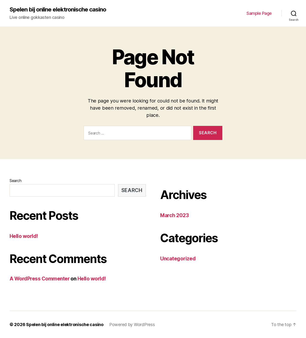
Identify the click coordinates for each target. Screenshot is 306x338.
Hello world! (24, 236)
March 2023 (174, 215)
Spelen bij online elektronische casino (58, 9)
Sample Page (259, 13)
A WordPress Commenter (40, 279)
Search (15, 180)
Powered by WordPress (132, 324)
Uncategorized (178, 259)
